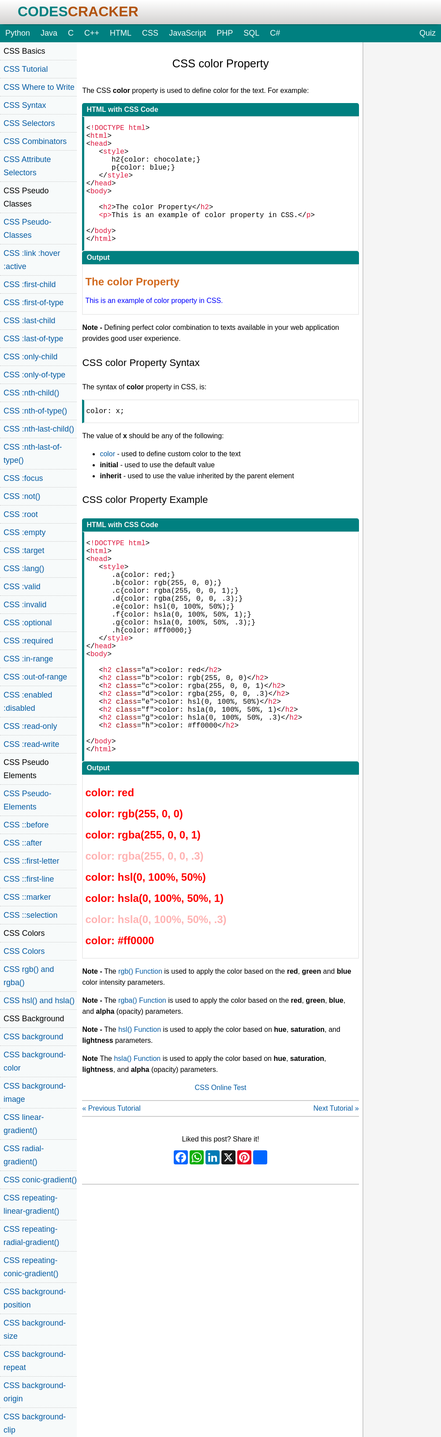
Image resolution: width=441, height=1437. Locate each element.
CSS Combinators (35, 141)
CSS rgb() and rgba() (29, 976)
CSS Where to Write (39, 87)
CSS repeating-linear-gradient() (31, 1204)
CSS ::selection (30, 915)
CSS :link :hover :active (32, 260)
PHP (225, 33)
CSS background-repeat (35, 1361)
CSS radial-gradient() (24, 1155)
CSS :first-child (30, 284)
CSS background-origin (35, 1392)
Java (49, 33)
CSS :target (24, 550)
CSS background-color (35, 1061)
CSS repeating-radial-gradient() (31, 1236)
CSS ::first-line (29, 879)
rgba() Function (142, 1076)
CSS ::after (23, 843)
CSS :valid (22, 586)
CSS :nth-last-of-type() (33, 454)
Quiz (427, 33)
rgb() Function (140, 1047)
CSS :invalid (25, 604)
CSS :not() (22, 496)
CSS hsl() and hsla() (39, 1000)
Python (17, 33)
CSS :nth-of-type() (35, 410)
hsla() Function (137, 1134)
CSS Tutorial (26, 69)
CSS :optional (28, 622)
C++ (91, 33)
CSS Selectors (29, 123)
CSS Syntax (25, 105)
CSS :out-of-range (35, 676)
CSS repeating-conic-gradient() (31, 1267)
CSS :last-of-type (33, 338)
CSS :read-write (31, 744)
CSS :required (28, 640)
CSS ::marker (27, 897)
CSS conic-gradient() (40, 1179)
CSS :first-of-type (34, 302)
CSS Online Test (220, 1163)
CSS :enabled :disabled (28, 702)
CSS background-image (35, 1093)
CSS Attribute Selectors (27, 166)
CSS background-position (35, 1298)
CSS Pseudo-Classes (28, 229)
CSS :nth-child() (31, 392)
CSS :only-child (30, 356)
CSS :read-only (30, 726)
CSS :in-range (28, 658)
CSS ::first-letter (31, 861)
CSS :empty (25, 532)
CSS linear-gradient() (24, 1124)
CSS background (33, 1036)
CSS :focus (23, 478)
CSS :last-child (29, 320)
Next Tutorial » (336, 1184)
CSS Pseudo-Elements (28, 800)
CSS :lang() (24, 568)
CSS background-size (35, 1330)
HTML (120, 33)
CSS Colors (24, 951)
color (107, 482)
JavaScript (187, 33)
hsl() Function (139, 1105)
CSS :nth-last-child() (39, 429)
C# (275, 33)
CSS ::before (26, 824)
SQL (251, 33)
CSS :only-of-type (34, 374)
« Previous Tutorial (111, 1184)
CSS (150, 33)
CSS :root (21, 514)
